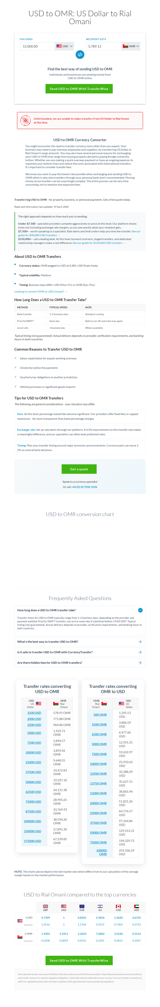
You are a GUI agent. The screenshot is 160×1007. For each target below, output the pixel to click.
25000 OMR (98, 813)
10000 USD (33, 752)
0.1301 (100, 940)
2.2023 (82, 933)
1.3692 (118, 917)
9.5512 (136, 933)
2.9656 (100, 917)
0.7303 (118, 924)
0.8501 (82, 917)
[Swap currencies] (80, 54)
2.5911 (64, 933)
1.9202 (45, 933)
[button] (79, 469)
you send (26, 39)
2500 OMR (99, 734)
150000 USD (32, 831)
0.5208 (45, 940)
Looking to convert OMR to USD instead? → (40, 291)
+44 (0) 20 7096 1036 (84, 486)
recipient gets (96, 39)
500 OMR (100, 715)
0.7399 (45, 917)
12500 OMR (98, 774)
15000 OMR (98, 793)
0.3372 (100, 924)
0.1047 (136, 940)
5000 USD (34, 733)
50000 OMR (98, 833)
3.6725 (136, 917)
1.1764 (82, 924)
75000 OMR (98, 842)
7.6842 (100, 933)
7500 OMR (99, 754)
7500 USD (34, 743)
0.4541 (82, 940)
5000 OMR (99, 744)
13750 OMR (98, 783)
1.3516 (45, 924)
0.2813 (118, 940)
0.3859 (64, 940)
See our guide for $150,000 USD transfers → (99, 242)
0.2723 (136, 924)
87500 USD (33, 811)
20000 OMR (98, 803)
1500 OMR (99, 724)
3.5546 (118, 933)
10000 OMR (98, 764)
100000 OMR (101, 852)
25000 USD (33, 762)
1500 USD (34, 713)
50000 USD (33, 782)
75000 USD (33, 802)
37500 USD (33, 772)
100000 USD (32, 821)
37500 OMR (98, 823)
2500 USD (34, 725)
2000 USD (34, 719)
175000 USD (32, 841)
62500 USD (33, 792)
